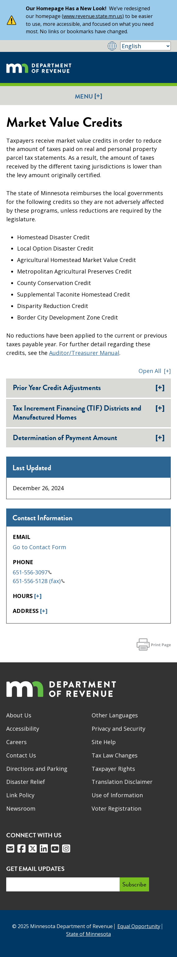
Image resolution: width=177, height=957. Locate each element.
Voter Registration (116, 808)
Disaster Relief (25, 781)
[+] (38, 596)
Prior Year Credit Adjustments (89, 387)
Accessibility (22, 728)
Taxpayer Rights (113, 768)
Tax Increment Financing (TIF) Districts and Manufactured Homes (89, 413)
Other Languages (115, 715)
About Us (18, 715)
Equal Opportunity (138, 926)
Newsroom (20, 808)
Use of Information (117, 795)
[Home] (38, 67)
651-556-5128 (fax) (39, 581)
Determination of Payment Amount (89, 437)
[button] (154, 371)
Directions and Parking (36, 768)
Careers (16, 742)
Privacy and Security (118, 728)
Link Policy (20, 795)
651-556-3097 (32, 572)
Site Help (104, 742)
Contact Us (21, 755)
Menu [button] (88, 96)
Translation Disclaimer (122, 781)
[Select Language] (145, 46)
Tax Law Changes (115, 755)
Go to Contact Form (39, 547)
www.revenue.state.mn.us (92, 16)
